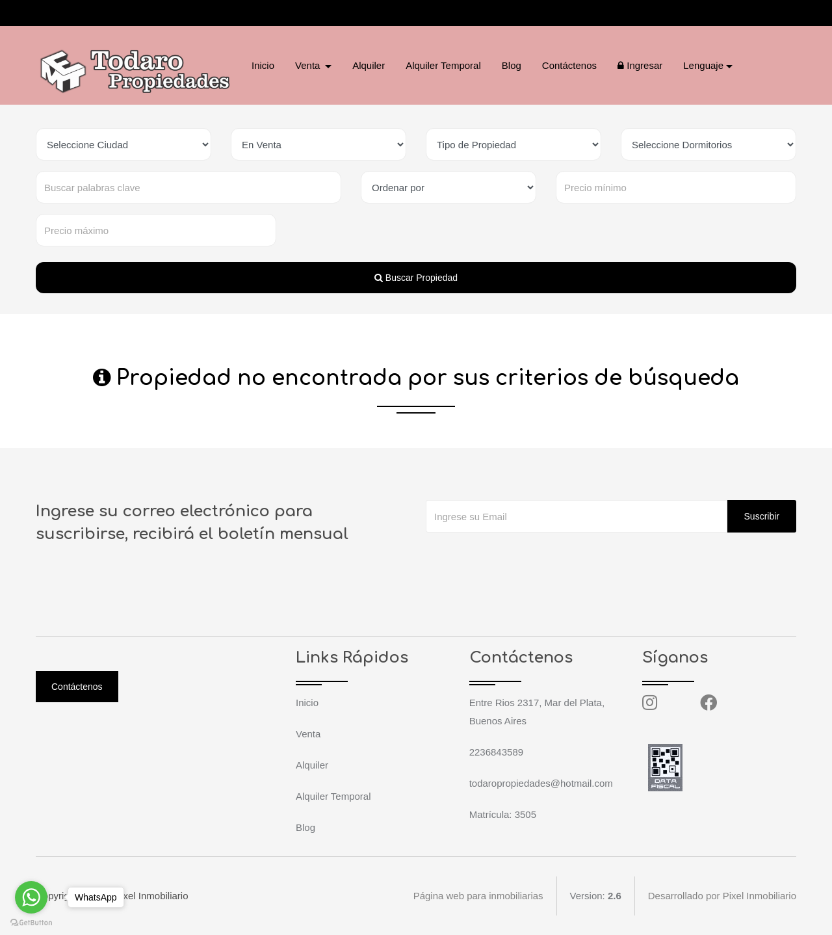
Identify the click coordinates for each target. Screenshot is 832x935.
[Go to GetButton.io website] (31, 922)
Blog (511, 65)
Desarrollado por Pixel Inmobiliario (722, 895)
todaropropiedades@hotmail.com (217, 12)
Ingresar (640, 65)
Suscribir (761, 516)
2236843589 (90, 12)
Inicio (263, 65)
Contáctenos (569, 65)
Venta (308, 733)
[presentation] (524, 558)
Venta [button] (309, 65)
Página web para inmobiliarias (478, 895)
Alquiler (368, 65)
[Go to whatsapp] (31, 897)
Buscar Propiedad (416, 277)
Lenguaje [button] (703, 65)
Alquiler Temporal (443, 65)
